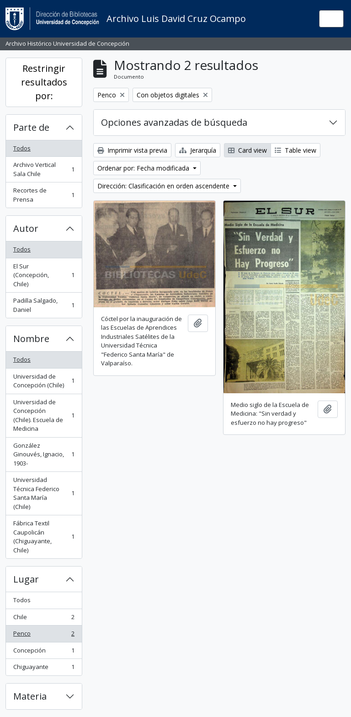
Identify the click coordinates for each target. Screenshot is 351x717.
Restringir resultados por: (44, 82)
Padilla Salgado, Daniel (43, 305)
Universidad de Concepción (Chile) (43, 381)
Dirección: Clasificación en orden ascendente (164, 186)
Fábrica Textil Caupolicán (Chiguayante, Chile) (43, 536)
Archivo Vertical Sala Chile (43, 169)
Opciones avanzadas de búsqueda (174, 122)
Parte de (31, 127)
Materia (30, 696)
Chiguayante (43, 669)
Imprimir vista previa (132, 150)
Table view (295, 150)
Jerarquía (197, 150)
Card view (247, 150)
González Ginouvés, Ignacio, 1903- (43, 454)
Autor (25, 228)
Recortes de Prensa (43, 194)
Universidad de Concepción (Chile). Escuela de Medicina (43, 415)
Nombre (31, 338)
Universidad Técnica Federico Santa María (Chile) (43, 493)
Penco (43, 635)
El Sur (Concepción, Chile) (43, 275)
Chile (43, 619)
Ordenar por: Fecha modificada (144, 168)
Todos (22, 148)
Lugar (26, 579)
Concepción (43, 652)
